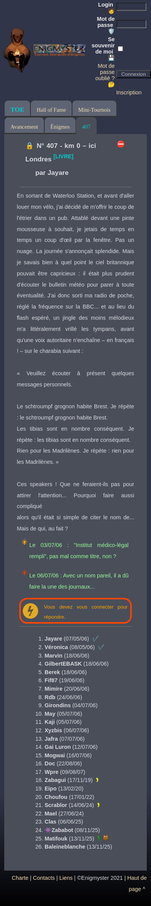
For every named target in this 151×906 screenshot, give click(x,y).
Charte (20, 878)
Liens (65, 878)
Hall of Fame (51, 110)
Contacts (44, 878)
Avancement (24, 127)
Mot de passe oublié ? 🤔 (104, 75)
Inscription (129, 92)
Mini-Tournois (94, 110)
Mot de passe (105, 25)
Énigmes (60, 127)
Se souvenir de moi (103, 48)
